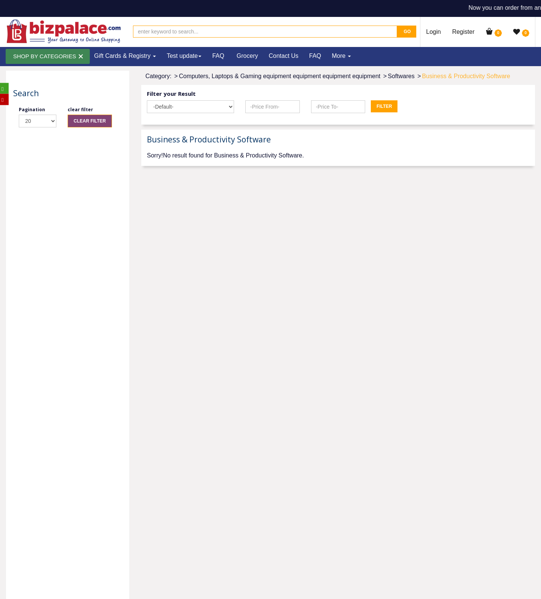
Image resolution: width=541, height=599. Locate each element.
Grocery (247, 56)
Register (463, 32)
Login (433, 32)
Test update (184, 56)
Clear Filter (90, 121)
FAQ (218, 56)
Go (406, 31)
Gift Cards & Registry (125, 56)
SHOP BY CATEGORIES (44, 56)
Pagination (32, 109)
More (341, 56)
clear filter (80, 109)
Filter (384, 106)
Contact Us (283, 56)
